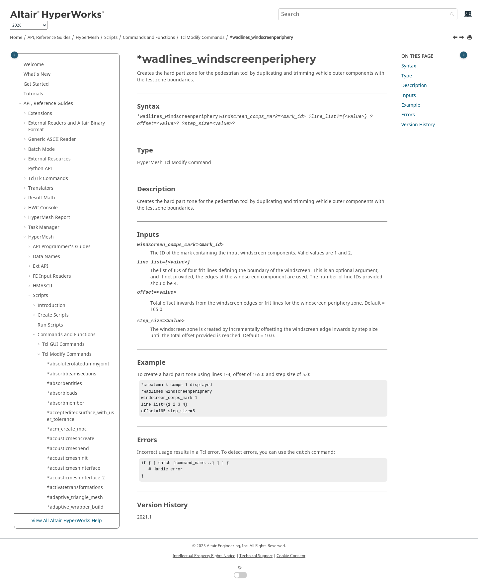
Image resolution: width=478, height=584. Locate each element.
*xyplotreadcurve (66, 472)
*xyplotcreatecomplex (71, 345)
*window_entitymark (70, 193)
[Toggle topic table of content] (463, 54)
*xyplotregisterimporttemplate (80, 505)
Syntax (408, 65)
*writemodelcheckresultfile (77, 248)
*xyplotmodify (62, 414)
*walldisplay (61, 153)
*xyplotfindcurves (67, 404)
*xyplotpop (59, 453)
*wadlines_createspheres (75, 118)
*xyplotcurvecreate (68, 355)
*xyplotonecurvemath (71, 424)
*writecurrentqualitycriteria (78, 202)
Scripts (111, 38)
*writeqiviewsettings (70, 267)
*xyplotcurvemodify (69, 365)
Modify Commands (202, 38)
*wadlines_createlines (71, 108)
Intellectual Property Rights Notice (204, 556)
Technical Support (256, 556)
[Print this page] (470, 37)
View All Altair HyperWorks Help (67, 520)
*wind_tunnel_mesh (69, 173)
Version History (418, 124)
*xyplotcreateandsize (70, 336)
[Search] (450, 14)
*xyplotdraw (60, 385)
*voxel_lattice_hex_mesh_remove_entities (81, 63)
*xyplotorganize (65, 434)
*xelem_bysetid (64, 297)
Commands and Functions (149, 38)
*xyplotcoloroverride (70, 316)
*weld (53, 163)
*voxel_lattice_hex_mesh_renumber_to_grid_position (80, 95)
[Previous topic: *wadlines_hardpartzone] (455, 38)
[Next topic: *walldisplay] (462, 38)
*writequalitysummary (72, 277)
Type (406, 75)
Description (414, 85)
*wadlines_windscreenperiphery (261, 38)
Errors (408, 114)
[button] (44, 59)
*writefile (57, 228)
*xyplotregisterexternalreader (80, 492)
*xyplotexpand (63, 394)
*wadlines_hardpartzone (74, 128)
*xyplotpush (60, 463)
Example (410, 105)
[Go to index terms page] (460, 17)
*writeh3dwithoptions (71, 238)
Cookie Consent (291, 556)
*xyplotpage (60, 443)
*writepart (58, 258)
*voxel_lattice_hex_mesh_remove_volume (81, 79)
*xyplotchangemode (69, 307)
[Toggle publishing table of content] (14, 54)
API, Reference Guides (49, 38)
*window (57, 183)
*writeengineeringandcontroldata (80, 216)
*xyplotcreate (62, 326)
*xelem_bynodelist (67, 287)
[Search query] (367, 14)
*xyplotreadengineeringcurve (80, 482)
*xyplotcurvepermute (71, 375)
